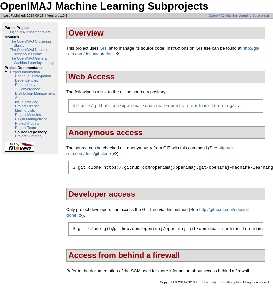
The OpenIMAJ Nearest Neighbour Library (28, 52)
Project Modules (28, 115)
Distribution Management (35, 93)
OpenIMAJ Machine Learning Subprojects (239, 15)
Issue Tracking (26, 102)
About (19, 98)
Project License (27, 106)
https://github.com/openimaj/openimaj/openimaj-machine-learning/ (153, 106)
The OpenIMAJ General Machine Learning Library (32, 60)
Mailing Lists (25, 110)
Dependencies (26, 80)
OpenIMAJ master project (30, 32)
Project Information (25, 72)
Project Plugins (27, 123)
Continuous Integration (33, 76)
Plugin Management (31, 119)
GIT (103, 48)
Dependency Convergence (27, 87)
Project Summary (28, 136)
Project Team (25, 128)
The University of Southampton (218, 285)
